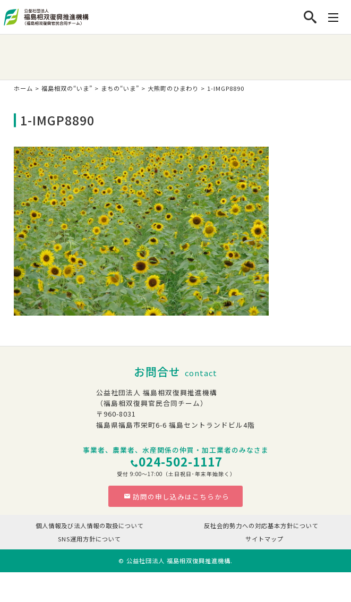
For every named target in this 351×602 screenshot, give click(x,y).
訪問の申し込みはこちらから (176, 496)
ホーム (23, 88)
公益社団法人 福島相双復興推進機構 (178, 560)
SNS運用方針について (89, 539)
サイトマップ (264, 539)
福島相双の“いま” (66, 88)
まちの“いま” (120, 88)
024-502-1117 (180, 461)
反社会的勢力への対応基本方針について (261, 525)
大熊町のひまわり (173, 88)
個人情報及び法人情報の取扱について (90, 525)
